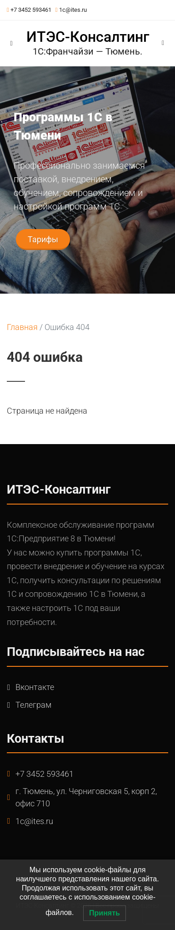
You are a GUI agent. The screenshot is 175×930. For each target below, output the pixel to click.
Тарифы (43, 239)
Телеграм (33, 705)
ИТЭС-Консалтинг (87, 37)
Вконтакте (34, 687)
